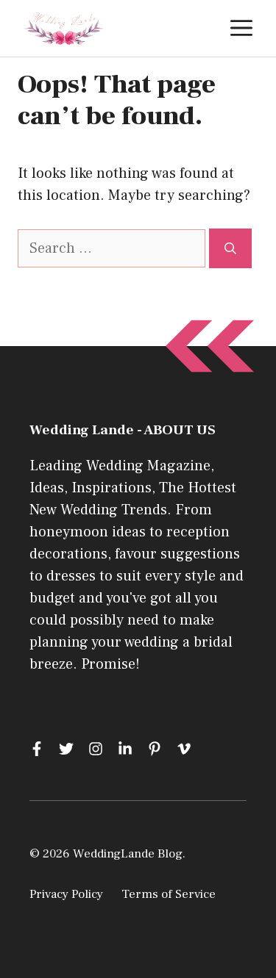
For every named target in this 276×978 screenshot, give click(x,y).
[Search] (230, 248)
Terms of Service (168, 894)
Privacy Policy (66, 894)
